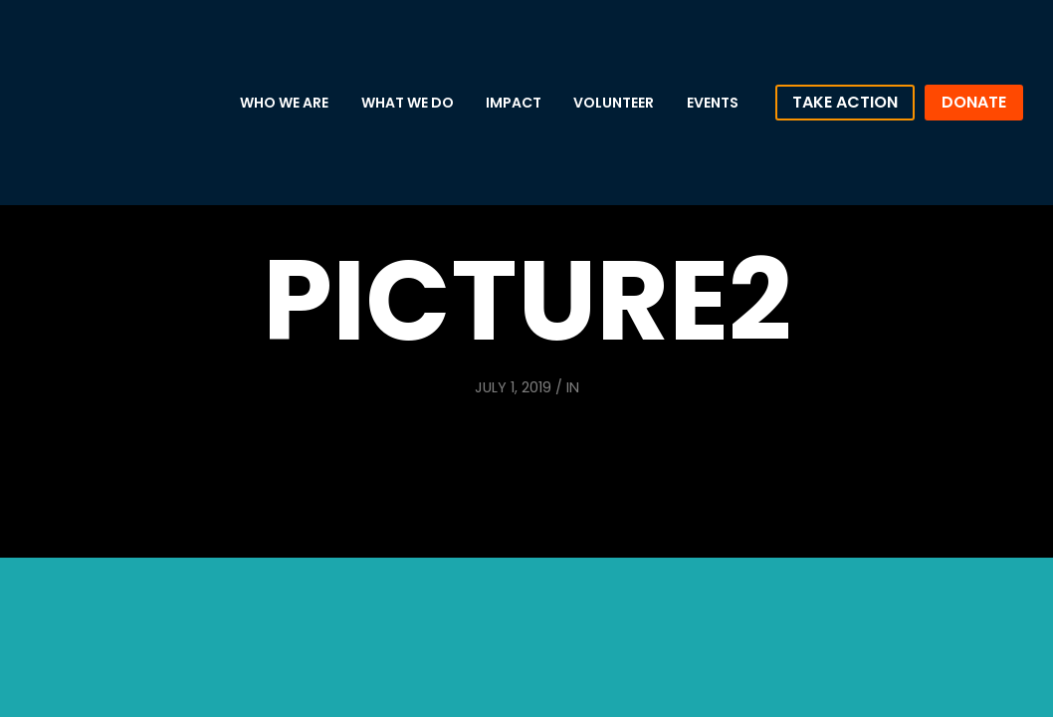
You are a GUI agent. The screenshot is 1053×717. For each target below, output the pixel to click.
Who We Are (284, 103)
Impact (513, 103)
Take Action (845, 102)
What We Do (407, 103)
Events (712, 103)
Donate (974, 102)
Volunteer (613, 103)
